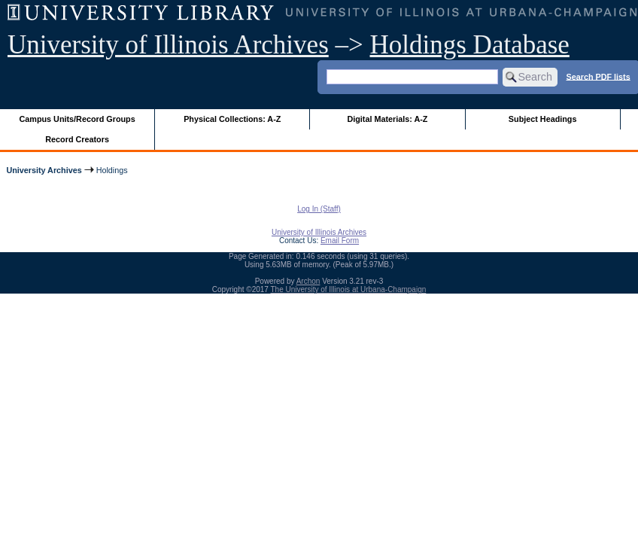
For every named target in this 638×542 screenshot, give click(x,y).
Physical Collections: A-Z (232, 118)
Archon (308, 281)
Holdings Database (470, 44)
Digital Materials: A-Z (387, 118)
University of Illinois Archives (168, 44)
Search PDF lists (598, 76)
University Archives (43, 170)
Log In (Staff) (319, 209)
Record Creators (77, 139)
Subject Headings (543, 118)
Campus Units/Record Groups (77, 118)
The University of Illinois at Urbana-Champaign (349, 289)
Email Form (340, 240)
